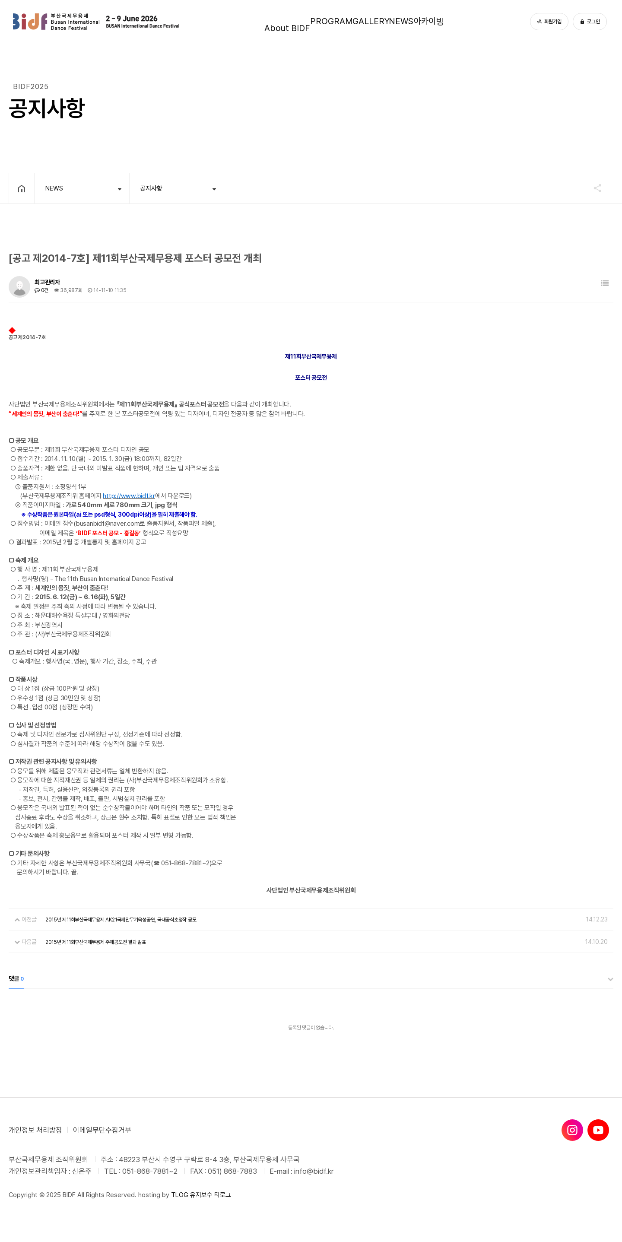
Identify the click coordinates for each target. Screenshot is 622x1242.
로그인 (590, 22)
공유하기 (593, 188)
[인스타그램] (572, 1130)
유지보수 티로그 (210, 1195)
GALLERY (368, 21)
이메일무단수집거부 (102, 1130)
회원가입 (549, 22)
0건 (41, 290)
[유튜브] (598, 1130)
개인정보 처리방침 (35, 1130)
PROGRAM (314, 21)
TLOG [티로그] (179, 1195)
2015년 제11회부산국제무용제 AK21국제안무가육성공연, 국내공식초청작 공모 (121, 920)
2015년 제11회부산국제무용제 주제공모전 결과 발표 (95, 942)
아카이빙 (459, 21)
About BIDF (256, 21)
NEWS (415, 21)
